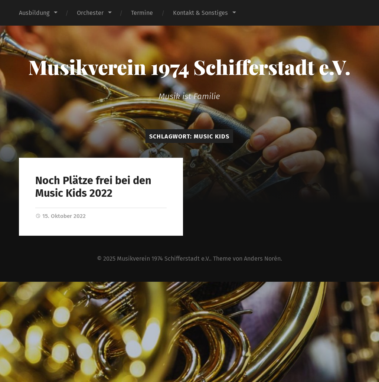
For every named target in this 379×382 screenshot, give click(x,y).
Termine (142, 12)
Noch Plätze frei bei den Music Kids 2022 (93, 187)
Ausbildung (34, 12)
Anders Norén (262, 258)
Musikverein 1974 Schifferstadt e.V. (189, 66)
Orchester (90, 12)
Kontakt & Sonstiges (200, 12)
